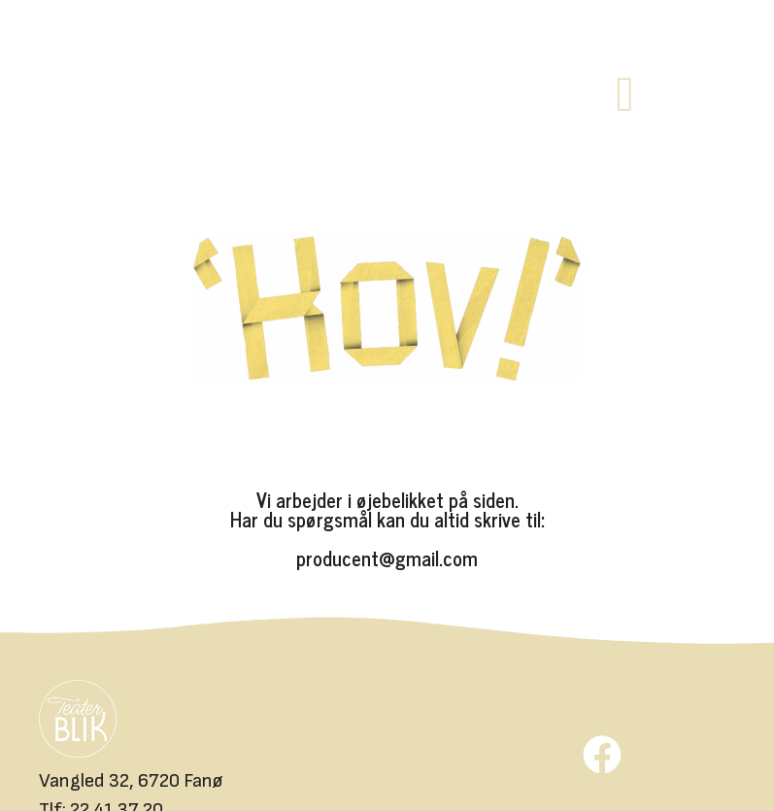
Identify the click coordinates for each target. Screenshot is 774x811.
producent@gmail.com (387, 558)
